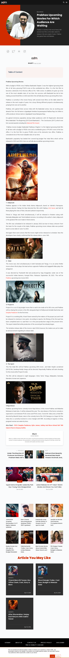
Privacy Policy (46, 643)
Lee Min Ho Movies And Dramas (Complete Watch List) (56, 522)
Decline (58, 656)
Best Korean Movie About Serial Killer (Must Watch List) (42, 548)
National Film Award (33, 123)
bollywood (40, 11)
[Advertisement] (6, 33)
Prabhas (8, 278)
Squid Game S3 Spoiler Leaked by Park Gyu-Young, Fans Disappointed (19, 486)
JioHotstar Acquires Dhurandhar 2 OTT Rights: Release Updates (12, 523)
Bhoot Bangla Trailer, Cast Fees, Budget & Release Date (48, 582)
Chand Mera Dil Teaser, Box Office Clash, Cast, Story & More (19, 582)
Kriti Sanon (51, 208)
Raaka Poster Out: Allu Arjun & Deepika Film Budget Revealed (12, 549)
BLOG (19, 481)
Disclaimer (60, 643)
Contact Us (31, 643)
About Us (18, 643)
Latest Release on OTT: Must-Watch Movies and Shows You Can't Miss (49, 486)
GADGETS (10, 578)
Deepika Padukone (12, 312)
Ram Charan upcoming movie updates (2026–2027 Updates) (26, 522)
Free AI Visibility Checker (34, 645)
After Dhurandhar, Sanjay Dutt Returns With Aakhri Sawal (18, 617)
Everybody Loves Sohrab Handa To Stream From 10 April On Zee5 (41, 522)
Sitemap (7, 643)
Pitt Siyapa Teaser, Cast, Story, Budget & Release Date (57, 549)
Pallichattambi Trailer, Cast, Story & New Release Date (27, 549)
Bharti (30, 63)
